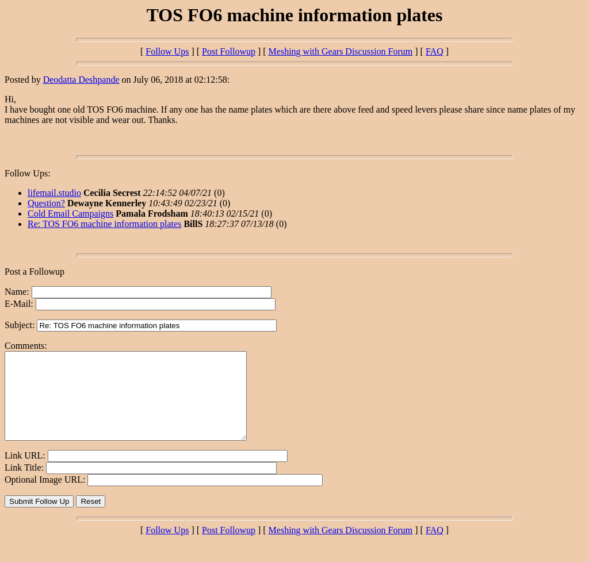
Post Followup (228, 51)
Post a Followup (34, 271)
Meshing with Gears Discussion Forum (341, 51)
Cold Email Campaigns (70, 213)
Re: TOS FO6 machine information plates (104, 224)
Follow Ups (167, 51)
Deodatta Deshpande (81, 79)
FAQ (434, 51)
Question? (46, 203)
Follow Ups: (28, 173)
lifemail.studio (54, 193)
